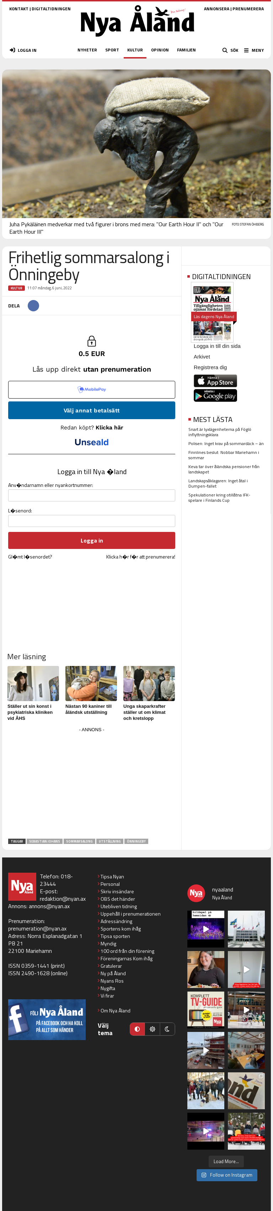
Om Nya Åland (115, 1010)
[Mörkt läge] (167, 1029)
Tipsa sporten (115, 936)
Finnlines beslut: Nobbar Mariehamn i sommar (223, 455)
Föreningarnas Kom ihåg (126, 958)
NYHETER (87, 49)
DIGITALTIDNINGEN (51, 8)
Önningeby (136, 841)
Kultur (16, 288)
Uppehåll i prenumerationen (131, 913)
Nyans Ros (112, 980)
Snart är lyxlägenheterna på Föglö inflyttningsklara (219, 432)
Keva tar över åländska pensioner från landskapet (223, 469)
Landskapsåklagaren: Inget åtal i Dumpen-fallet (218, 483)
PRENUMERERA (248, 8)
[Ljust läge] (152, 1029)
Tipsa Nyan (112, 876)
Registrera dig (210, 367)
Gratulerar (111, 966)
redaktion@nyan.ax (63, 898)
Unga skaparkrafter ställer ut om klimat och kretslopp (144, 712)
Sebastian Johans (44, 841)
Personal (110, 884)
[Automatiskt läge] (137, 1029)
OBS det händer (118, 898)
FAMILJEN (186, 49)
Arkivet (202, 357)
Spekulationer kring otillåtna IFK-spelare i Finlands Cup (219, 497)
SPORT (112, 49)
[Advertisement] (91, 784)
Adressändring (116, 921)
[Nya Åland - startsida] (137, 38)
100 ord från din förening (127, 951)
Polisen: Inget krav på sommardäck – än (226, 443)
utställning (110, 841)
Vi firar (107, 995)
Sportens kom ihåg (121, 928)
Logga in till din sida (217, 346)
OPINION (160, 49)
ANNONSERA (216, 8)
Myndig (108, 943)
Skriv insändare (117, 891)
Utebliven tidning (119, 906)
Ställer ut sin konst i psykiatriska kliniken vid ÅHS (30, 712)
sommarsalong (79, 841)
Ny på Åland (113, 973)
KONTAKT (18, 8)
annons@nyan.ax (49, 906)
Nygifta (108, 988)
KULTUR (135, 49)
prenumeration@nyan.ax (37, 928)
